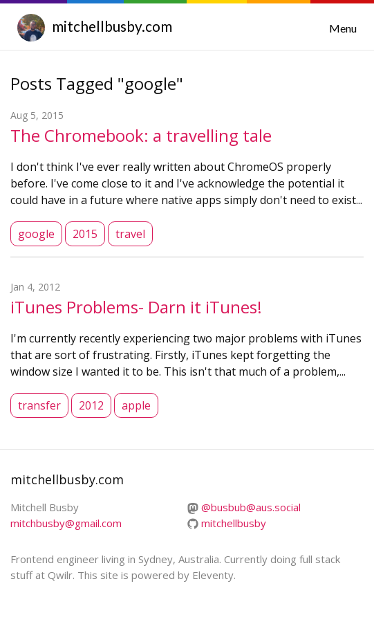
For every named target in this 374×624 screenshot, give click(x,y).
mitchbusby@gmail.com (66, 523)
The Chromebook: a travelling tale (141, 135)
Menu (343, 28)
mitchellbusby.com (112, 26)
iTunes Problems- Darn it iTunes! (136, 306)
